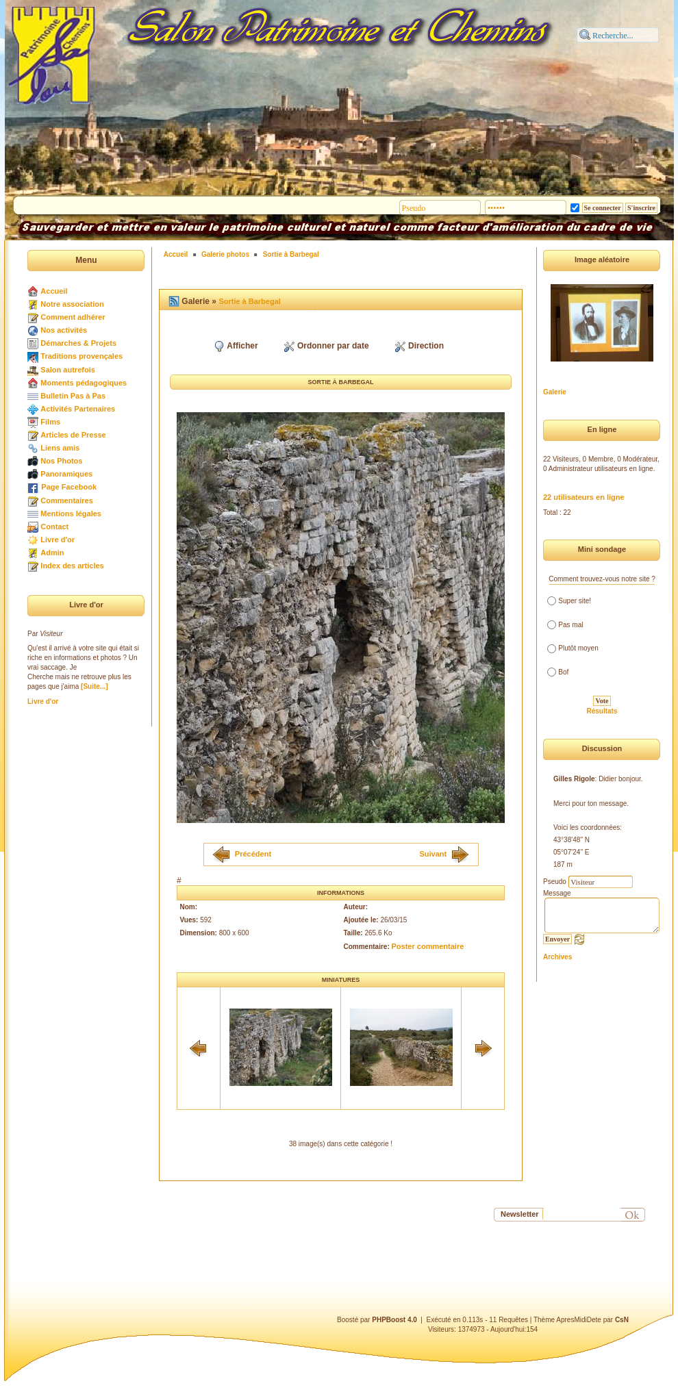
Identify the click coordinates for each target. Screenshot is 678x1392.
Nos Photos (61, 461)
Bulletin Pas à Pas (72, 396)
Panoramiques (66, 474)
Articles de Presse (72, 435)
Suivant (433, 853)
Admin (52, 552)
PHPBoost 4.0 (394, 1320)
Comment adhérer (72, 317)
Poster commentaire (428, 946)
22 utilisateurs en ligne (584, 497)
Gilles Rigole (574, 779)
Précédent (253, 853)
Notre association (71, 304)
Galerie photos (225, 254)
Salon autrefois (67, 370)
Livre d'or (57, 539)
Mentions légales (70, 513)
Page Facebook (69, 487)
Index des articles (71, 565)
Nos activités (63, 330)
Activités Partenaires (77, 409)
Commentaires (66, 500)
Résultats (601, 711)
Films (50, 422)
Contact (54, 526)
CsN (622, 1320)
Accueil (53, 291)
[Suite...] (94, 686)
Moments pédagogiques (83, 383)
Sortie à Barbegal (291, 254)
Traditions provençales (81, 356)
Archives (557, 957)
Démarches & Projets (78, 343)
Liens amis (59, 448)
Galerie (554, 392)
